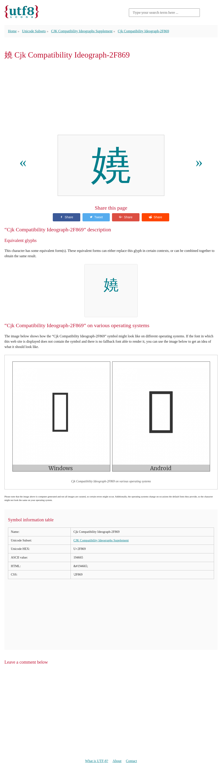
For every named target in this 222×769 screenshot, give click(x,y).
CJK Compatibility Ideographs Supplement (81, 31)
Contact (131, 761)
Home (12, 31)
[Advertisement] (111, 98)
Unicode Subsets (34, 31)
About (117, 761)
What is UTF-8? (96, 761)
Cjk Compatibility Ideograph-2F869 (143, 31)
